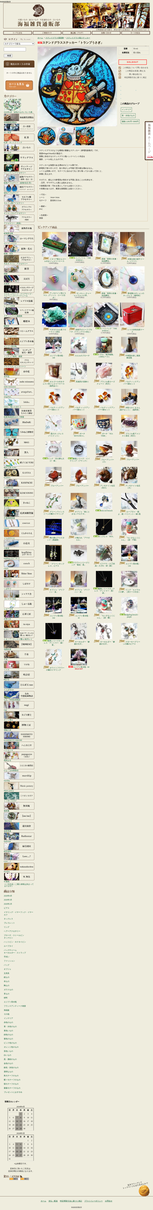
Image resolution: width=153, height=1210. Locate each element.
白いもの (7, 1055)
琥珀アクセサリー (19, 189)
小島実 (19, 544)
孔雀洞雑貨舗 (19, 514)
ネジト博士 (19, 716)
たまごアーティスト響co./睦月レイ (19, 635)
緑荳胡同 (19, 847)
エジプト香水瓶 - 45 (78, 608)
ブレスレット (9, 923)
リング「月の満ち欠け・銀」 (53, 451)
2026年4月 (8, 896)
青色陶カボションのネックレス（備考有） (132, 281)
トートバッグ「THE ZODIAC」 (106, 317)
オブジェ (7, 969)
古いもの (19, 148)
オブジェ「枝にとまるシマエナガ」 (79, 504)
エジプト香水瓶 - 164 (53, 608)
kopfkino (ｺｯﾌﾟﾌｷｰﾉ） (19, 554)
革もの (6, 994)
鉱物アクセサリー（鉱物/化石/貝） (19, 179)
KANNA (19, 474)
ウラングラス (19, 159)
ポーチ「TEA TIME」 (104, 426)
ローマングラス (19, 239)
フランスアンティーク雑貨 (15, 1006)
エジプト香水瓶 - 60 (78, 658)
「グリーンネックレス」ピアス (53, 556)
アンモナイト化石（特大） (104, 478)
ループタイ (8, 946)
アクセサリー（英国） (19, 219)
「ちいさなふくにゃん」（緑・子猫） (129, 530)
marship (19, 777)
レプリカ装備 (19, 302)
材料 (5, 998)
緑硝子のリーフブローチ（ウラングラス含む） (80, 318)
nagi (19, 706)
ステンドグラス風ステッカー (78, 38)
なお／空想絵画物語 (19, 696)
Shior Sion (19, 575)
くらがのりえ (19, 534)
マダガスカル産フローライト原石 (54, 318)
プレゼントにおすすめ (13, 1092)
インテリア (8, 1018)
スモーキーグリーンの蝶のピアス (129, 634)
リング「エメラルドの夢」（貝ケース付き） (129, 582)
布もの (6, 981)
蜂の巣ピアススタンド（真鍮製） (53, 530)
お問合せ (106, 32)
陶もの (6, 985)
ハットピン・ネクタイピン (15, 942)
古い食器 (19, 128)
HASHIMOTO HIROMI (19, 736)
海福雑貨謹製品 (19, 118)
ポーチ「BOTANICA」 (79, 426)
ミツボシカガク (19, 797)
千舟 (19, 655)
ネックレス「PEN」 (104, 528)
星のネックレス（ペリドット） (53, 426)
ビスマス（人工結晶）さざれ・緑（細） (104, 556)
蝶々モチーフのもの (12, 1080)
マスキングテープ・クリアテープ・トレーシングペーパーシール (19, 291)
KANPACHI (19, 484)
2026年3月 (8, 900)
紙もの (6, 977)
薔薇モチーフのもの (12, 1088)
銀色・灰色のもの (11, 1067)
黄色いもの (8, 1031)
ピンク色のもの (10, 1043)
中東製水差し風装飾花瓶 (129, 348)
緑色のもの (8, 1035)
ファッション (9, 961)
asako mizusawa (19, 383)
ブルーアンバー (129, 451)
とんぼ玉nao (19, 686)
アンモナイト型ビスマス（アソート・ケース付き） (54, 282)
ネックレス (8, 919)
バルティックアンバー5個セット (129, 374)
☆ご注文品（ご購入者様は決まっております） (19, 885)
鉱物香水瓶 (19, 229)
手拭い (6, 957)
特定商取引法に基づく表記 (135, 77)
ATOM (24, 1179)
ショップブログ (76, 32)
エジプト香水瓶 (19, 342)
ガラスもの (8, 990)
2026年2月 (8, 904)
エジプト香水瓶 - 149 (53, 348)
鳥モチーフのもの (11, 1076)
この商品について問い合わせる (135, 68)
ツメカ (19, 665)
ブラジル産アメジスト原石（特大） (129, 426)
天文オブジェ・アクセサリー (19, 260)
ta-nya (19, 625)
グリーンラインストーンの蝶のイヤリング (53, 504)
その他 (6, 1014)
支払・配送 (53, 1201)
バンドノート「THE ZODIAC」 (80, 246)
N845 (19, 443)
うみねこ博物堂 (19, 433)
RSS (13, 1179)
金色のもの (8, 1063)
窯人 (19, 453)
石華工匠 (19, 615)
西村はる (19, 756)
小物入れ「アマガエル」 (79, 530)
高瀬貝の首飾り (79, 373)
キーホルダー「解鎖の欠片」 (79, 634)
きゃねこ (19, 504)
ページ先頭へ (144, 1192)
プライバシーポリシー (93, 1201)
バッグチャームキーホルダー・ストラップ (15, 951)
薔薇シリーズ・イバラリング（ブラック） (79, 451)
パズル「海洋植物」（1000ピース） (104, 347)
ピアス (6, 908)
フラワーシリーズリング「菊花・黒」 (79, 555)
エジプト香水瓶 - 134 (129, 556)
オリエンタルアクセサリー (19, 209)
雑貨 (19, 270)
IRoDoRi (19, 423)
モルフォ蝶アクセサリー (19, 199)
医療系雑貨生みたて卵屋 (19, 413)
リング (6, 927)
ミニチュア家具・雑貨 (19, 352)
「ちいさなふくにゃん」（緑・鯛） (104, 608)
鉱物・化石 (19, 249)
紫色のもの (8, 1039)
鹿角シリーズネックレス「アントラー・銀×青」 (53, 634)
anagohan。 (19, 393)
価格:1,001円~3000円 (130, 121)
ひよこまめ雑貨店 (19, 766)
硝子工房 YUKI (19, 463)
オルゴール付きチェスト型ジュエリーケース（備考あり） (54, 375)
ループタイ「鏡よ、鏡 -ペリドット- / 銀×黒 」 (129, 505)
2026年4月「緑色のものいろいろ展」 (19, 106)
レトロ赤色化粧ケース (132, 318)
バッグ (6, 965)
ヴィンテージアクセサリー (19, 169)
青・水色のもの (10, 1026)
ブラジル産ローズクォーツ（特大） (104, 374)
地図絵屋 (19, 645)
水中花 (19, 373)
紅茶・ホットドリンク (19, 138)
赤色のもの (8, 1022)
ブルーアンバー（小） (104, 452)
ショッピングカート (135, 32)
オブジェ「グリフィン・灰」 (79, 582)
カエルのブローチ (79, 347)
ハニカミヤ (19, 746)
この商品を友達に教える (135, 71)
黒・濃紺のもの (10, 1059)
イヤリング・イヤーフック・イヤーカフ (18, 913)
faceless (19, 867)
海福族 (6, 1010)
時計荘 (19, 676)
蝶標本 (19, 322)
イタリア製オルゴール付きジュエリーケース (54, 247)
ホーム (17, 32)
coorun (19, 524)
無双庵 (19, 807)
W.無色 (19, 878)
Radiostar (19, 837)
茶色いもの (8, 1051)
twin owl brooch (104, 502)
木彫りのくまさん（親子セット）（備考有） (129, 400)
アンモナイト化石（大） (129, 478)
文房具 (19, 280)
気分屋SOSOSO (19, 494)
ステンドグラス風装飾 (19, 312)
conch (19, 564)
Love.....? (19, 857)
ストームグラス (19, 332)
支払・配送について (47, 32)
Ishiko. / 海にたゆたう (19, 403)
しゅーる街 (19, 605)
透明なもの (8, 1072)
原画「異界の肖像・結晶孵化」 (106, 247)
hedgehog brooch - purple (129, 607)
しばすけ (19, 585)
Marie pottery (19, 787)
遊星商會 (19, 827)
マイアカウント (18, 39)
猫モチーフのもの (11, 1084)
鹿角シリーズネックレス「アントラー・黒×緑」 (104, 582)
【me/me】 (19, 817)
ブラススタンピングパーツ (19, 362)
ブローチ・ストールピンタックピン (14, 936)
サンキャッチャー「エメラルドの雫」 (80, 281)
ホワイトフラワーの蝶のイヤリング (53, 660)
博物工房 (19, 726)
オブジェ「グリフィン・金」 (53, 582)
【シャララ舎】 (19, 595)
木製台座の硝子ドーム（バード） (132, 247)
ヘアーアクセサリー (12, 931)
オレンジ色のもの (11, 1047)
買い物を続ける (135, 74)
